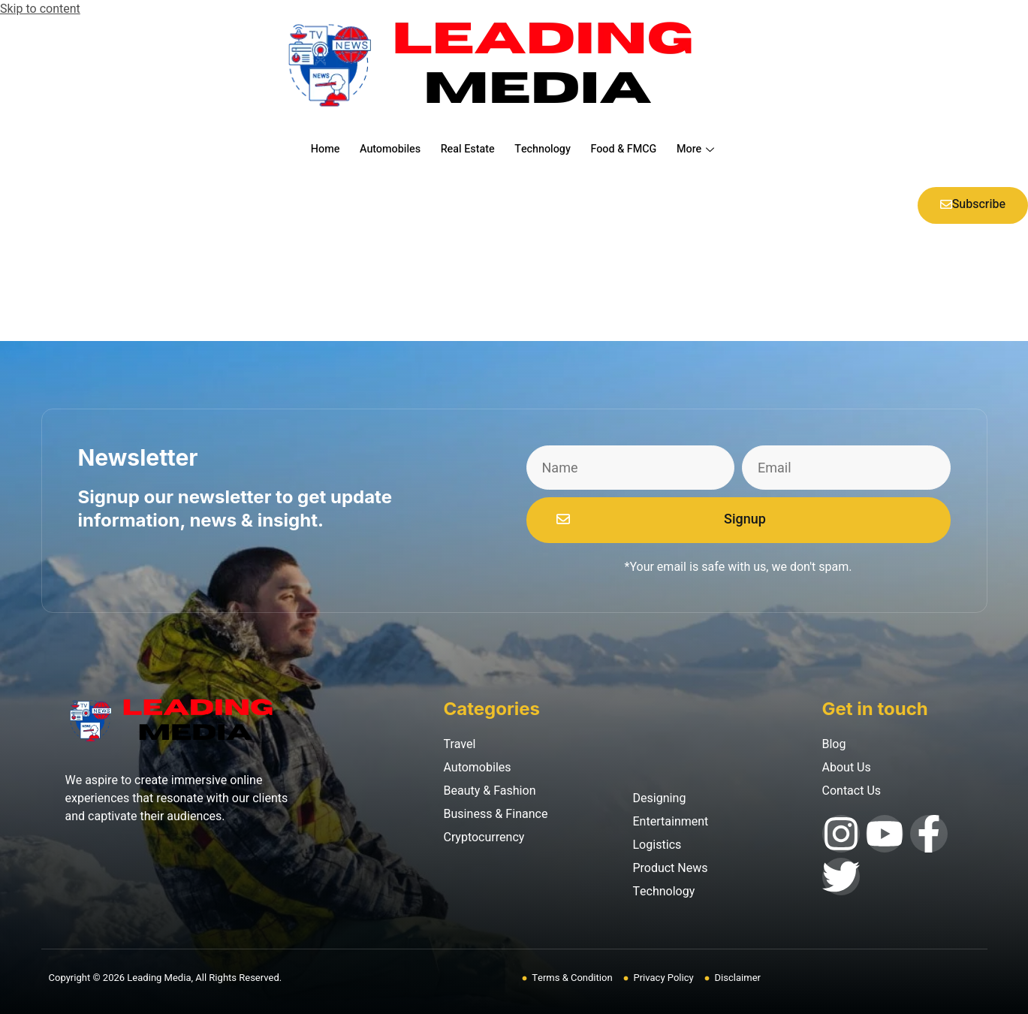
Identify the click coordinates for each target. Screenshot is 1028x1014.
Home (312, 149)
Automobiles (382, 149)
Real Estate (464, 149)
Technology (544, 149)
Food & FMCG (630, 149)
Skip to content (40, 9)
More (709, 149)
